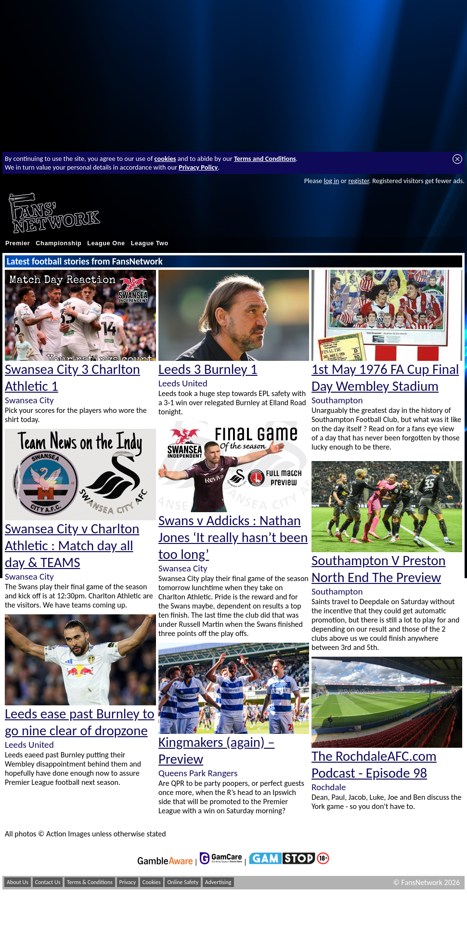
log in (331, 180)
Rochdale (328, 787)
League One (106, 243)
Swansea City (29, 400)
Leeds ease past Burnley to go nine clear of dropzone (80, 722)
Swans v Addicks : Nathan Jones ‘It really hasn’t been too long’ (233, 537)
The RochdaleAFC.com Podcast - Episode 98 (374, 764)
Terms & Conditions (90, 882)
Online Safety (182, 882)
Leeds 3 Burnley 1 (208, 369)
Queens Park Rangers (197, 773)
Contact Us (48, 882)
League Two (150, 243)
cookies (165, 158)
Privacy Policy (198, 167)
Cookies (152, 882)
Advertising (218, 882)
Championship (58, 243)
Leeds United (29, 744)
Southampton (337, 400)
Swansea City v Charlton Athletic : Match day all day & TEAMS (72, 545)
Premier (17, 243)
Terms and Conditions (265, 158)
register (358, 180)
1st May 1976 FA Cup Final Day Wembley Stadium (385, 378)
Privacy (127, 882)
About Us (17, 882)
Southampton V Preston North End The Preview (378, 569)
